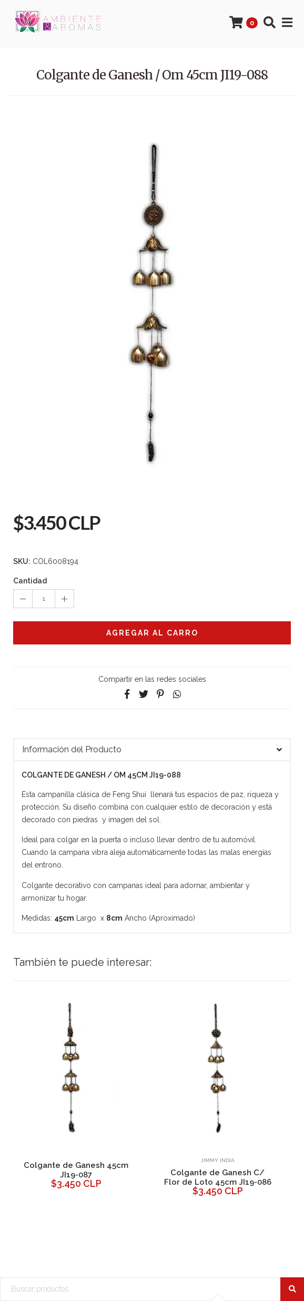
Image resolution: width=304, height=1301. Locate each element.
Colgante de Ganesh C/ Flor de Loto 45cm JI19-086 (217, 1177)
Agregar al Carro (152, 633)
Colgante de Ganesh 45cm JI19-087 (76, 1170)
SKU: (22, 561)
